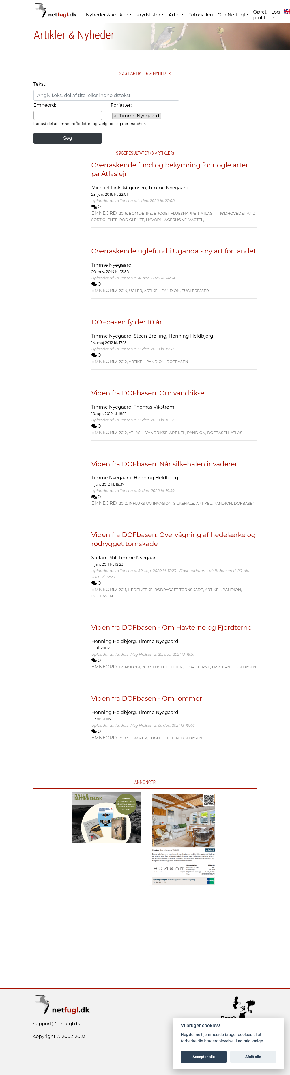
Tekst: (39, 84)
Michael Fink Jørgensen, (119, 187)
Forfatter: (121, 105)
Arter (174, 15)
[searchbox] (37, 115)
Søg (67, 138)
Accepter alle (203, 1057)
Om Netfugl (231, 15)
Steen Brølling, (151, 336)
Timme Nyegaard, (112, 336)
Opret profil (260, 14)
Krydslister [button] (148, 15)
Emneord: (44, 105)
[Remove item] (115, 116)
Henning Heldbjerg (191, 336)
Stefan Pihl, (105, 557)
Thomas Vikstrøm (154, 407)
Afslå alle (253, 1057)
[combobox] (67, 115)
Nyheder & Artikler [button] (107, 15)
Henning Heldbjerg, (114, 641)
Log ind (275, 14)
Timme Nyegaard (168, 187)
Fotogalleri (200, 15)
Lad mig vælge (249, 1041)
